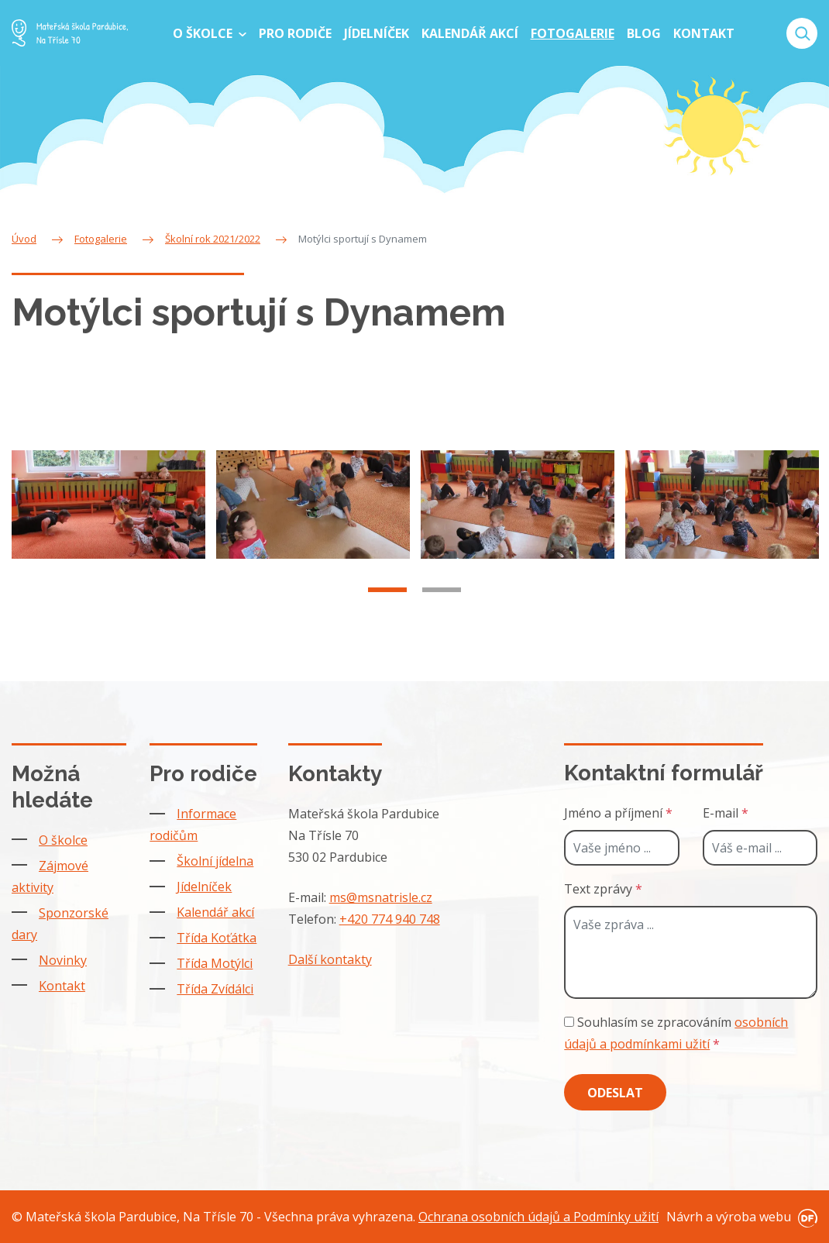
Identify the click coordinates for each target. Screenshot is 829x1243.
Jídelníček (204, 886)
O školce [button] (204, 33)
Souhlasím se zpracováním (676, 1033)
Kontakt (62, 985)
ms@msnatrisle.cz (380, 897)
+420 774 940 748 (389, 919)
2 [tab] (441, 610)
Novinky (63, 960)
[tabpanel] (108, 525)
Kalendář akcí (215, 912)
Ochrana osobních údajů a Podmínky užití (538, 1216)
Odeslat (615, 1092)
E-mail (725, 812)
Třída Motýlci (215, 963)
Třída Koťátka (216, 937)
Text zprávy (603, 888)
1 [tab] (387, 610)
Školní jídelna (215, 860)
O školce (63, 840)
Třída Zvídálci (215, 988)
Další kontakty (330, 959)
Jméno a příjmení (618, 812)
